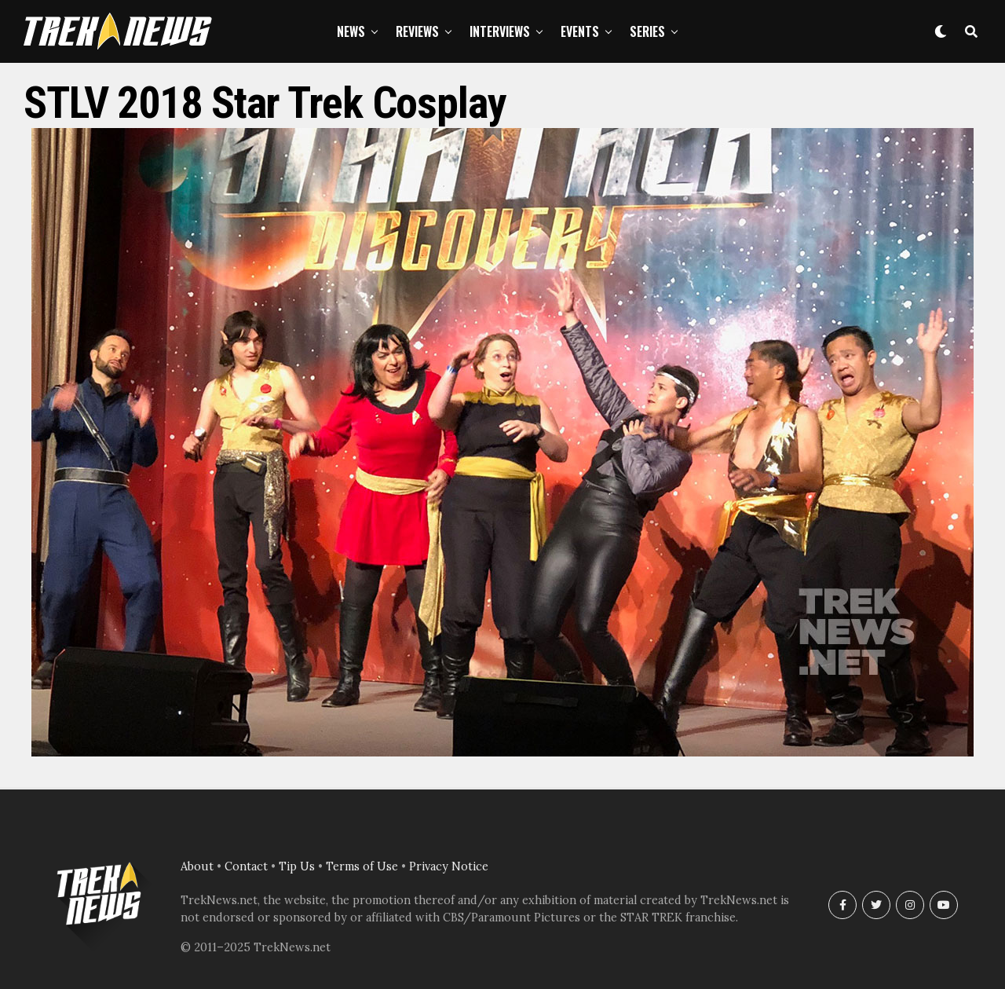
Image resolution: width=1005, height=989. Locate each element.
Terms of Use (362, 866)
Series (647, 31)
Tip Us (297, 866)
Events (580, 31)
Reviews (417, 31)
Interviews (500, 31)
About (197, 866)
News (351, 31)
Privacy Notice (448, 866)
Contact (246, 866)
